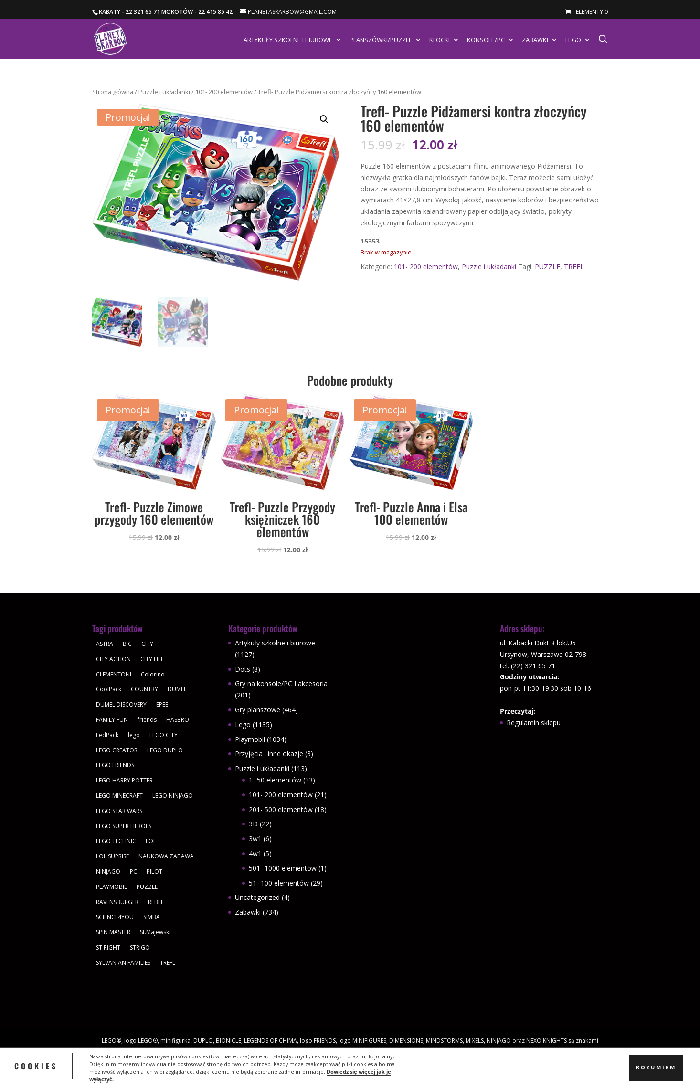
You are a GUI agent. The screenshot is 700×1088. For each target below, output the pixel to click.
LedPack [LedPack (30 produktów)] (107, 735)
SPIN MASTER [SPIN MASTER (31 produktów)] (113, 932)
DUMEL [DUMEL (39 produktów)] (177, 689)
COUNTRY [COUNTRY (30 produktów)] (144, 689)
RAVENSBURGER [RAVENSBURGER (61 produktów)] (117, 902)
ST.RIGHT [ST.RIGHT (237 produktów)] (108, 947)
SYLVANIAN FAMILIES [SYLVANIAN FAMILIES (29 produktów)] (123, 963)
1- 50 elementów (275, 779)
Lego (573, 40)
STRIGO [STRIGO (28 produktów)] (140, 947)
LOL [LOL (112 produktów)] (151, 841)
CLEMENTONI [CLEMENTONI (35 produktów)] (113, 674)
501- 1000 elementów (283, 868)
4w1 (255, 853)
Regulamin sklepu (534, 722)
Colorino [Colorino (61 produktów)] (153, 674)
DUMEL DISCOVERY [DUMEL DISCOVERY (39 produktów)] (121, 704)
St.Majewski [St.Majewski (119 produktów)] (155, 932)
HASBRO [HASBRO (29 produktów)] (177, 720)
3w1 (255, 838)
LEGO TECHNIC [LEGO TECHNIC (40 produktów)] (116, 841)
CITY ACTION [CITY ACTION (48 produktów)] (113, 659)
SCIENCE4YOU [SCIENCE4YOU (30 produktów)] (115, 917)
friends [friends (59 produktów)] (147, 720)
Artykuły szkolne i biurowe (288, 40)
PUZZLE (547, 266)
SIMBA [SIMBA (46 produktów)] (151, 917)
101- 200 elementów (224, 91)
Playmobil (250, 739)
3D (253, 823)
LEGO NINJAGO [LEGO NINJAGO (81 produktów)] (172, 796)
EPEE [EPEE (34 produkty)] (162, 704)
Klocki (439, 40)
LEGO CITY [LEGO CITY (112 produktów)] (163, 735)
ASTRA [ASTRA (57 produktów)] (104, 644)
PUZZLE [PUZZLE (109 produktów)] (147, 887)
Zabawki (535, 40)
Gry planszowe (257, 709)
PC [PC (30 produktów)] (133, 871)
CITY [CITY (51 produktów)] (147, 644)
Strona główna (112, 91)
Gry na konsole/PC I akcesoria (281, 683)
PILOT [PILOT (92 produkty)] (154, 871)
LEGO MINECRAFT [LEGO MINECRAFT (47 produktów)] (119, 796)
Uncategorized (257, 897)
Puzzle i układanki (164, 91)
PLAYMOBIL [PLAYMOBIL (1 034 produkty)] (111, 887)
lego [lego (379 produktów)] (134, 735)
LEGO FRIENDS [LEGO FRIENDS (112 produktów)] (115, 765)
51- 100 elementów (279, 882)
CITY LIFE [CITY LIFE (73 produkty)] (152, 659)
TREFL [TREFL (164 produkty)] (167, 963)
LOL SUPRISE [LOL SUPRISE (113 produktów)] (112, 856)
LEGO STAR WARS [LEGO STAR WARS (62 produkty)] (119, 811)
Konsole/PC (486, 40)
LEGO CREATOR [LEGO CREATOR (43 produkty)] (117, 750)
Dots (242, 669)
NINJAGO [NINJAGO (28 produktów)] (108, 871)
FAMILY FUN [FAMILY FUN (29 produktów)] (112, 720)
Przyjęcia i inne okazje (269, 753)
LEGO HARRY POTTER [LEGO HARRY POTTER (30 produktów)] (124, 780)
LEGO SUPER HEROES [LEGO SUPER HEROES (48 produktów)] (123, 826)
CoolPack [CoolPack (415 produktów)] (108, 689)
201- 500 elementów (281, 809)
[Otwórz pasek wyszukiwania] (603, 39)
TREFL (574, 266)
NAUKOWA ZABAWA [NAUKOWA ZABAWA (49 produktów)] (166, 856)
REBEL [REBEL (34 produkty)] (156, 902)
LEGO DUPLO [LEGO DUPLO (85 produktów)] (165, 750)
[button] (324, 119)
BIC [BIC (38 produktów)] (127, 644)
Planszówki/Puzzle (381, 40)
